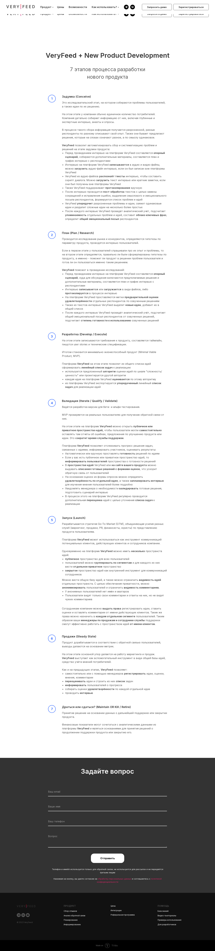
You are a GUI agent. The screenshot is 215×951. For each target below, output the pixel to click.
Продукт (45, 13)
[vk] (132, 14)
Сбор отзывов (70, 911)
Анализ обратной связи (74, 915)
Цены (60, 13)
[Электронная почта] (28, 915)
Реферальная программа (123, 915)
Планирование (71, 920)
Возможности (78, 13)
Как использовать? (104, 13)
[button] (157, 14)
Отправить (107, 858)
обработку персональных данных (114, 878)
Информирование (72, 924)
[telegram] (126, 14)
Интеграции (116, 910)
